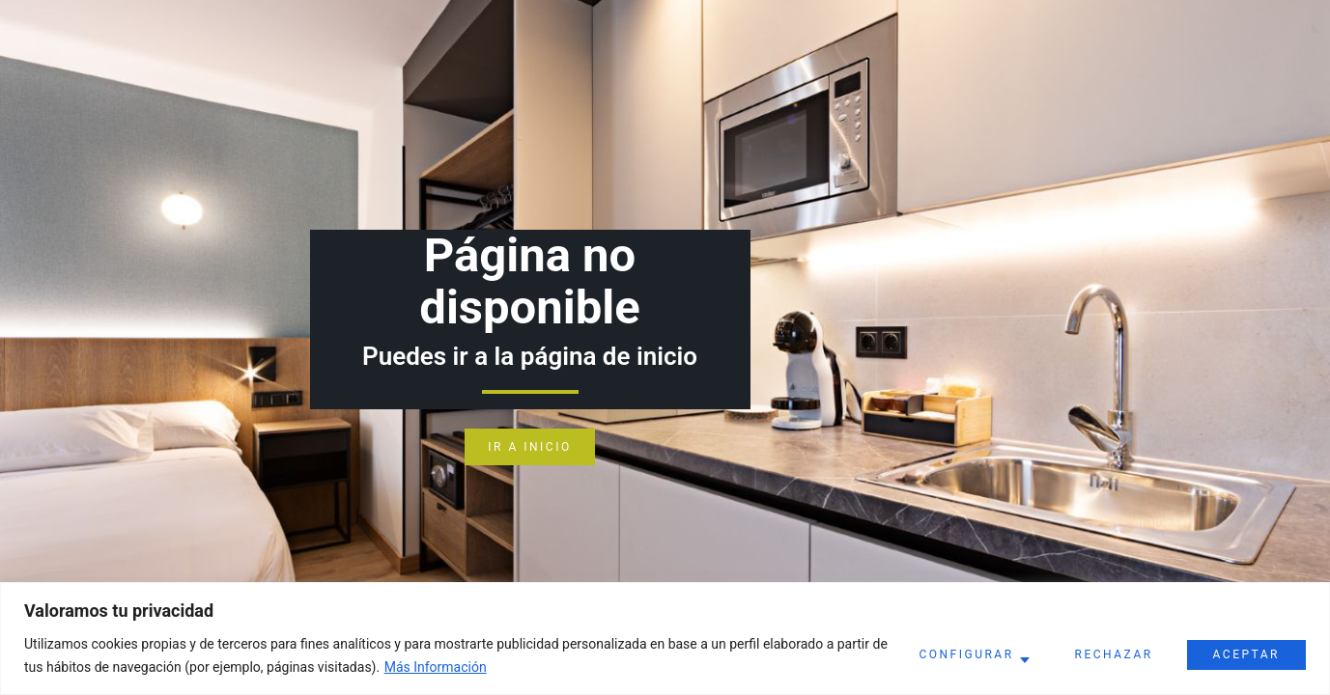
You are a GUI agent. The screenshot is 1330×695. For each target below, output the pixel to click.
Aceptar (1246, 654)
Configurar (966, 654)
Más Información (435, 667)
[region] (665, 638)
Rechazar (1114, 654)
